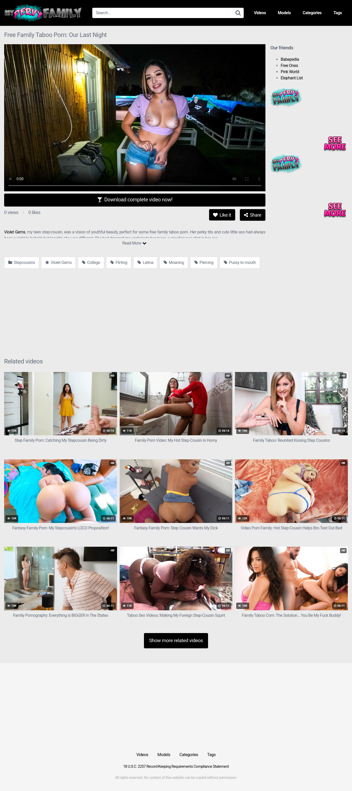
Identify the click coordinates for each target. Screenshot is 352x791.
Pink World (290, 71)
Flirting (118, 262)
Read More (134, 243)
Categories (312, 12)
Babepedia (290, 59)
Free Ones (289, 65)
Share (252, 215)
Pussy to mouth (240, 262)
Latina (145, 262)
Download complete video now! (134, 199)
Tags (337, 12)
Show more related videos (176, 640)
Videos (260, 12)
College (91, 262)
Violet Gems (14, 232)
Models (284, 12)
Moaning (174, 262)
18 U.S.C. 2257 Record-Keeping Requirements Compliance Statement (176, 766)
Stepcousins (21, 262)
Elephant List (292, 77)
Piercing (203, 262)
